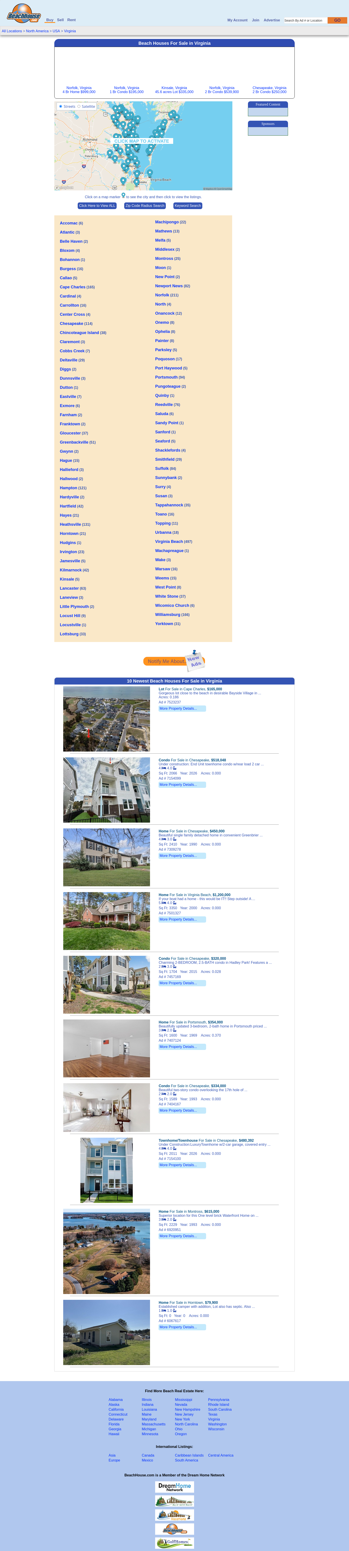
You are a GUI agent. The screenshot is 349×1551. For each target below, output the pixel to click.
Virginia (70, 31)
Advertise (272, 20)
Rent (71, 20)
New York (182, 1419)
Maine (147, 1414)
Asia (112, 1455)
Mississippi (183, 1400)
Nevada (181, 1404)
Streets (69, 106)
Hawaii (114, 1434)
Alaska (114, 1404)
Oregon (181, 1434)
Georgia (115, 1429)
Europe (114, 1460)
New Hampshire (187, 1409)
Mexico (147, 1460)
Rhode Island (218, 1404)
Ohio (179, 1429)
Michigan (149, 1429)
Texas (212, 1414)
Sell (60, 20)
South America (186, 1460)
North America (37, 31)
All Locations (12, 31)
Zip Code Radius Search (145, 206)
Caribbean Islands (189, 1455)
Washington (217, 1424)
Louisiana (149, 1409)
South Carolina (220, 1409)
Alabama (116, 1400)
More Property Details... (178, 708)
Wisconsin (216, 1429)
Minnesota (150, 1434)
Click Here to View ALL (97, 206)
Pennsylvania (218, 1400)
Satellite (88, 106)
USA (56, 31)
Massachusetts (154, 1424)
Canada (148, 1455)
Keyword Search (188, 206)
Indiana (148, 1404)
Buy (49, 20)
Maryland (149, 1419)
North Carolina (186, 1424)
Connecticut (118, 1414)
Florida (114, 1424)
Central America (220, 1455)
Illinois (147, 1400)
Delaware (116, 1419)
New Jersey (184, 1414)
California (116, 1409)
